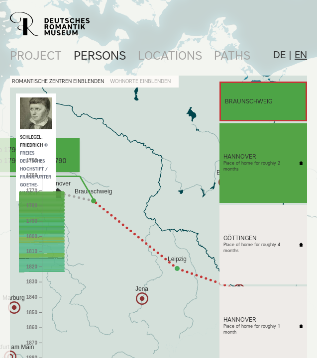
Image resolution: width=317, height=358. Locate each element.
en (301, 55)
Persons (100, 55)
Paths (232, 55)
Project (36, 55)
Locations (170, 55)
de (279, 55)
